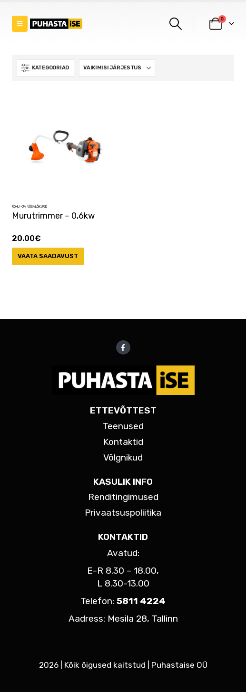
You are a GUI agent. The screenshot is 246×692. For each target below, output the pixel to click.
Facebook (123, 347)
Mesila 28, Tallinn (143, 618)
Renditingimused (123, 496)
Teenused (123, 426)
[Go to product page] (64, 147)
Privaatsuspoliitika (123, 512)
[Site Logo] (56, 24)
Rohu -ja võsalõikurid (29, 207)
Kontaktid (123, 441)
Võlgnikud (123, 457)
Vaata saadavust (48, 256)
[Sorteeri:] (117, 68)
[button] (20, 24)
